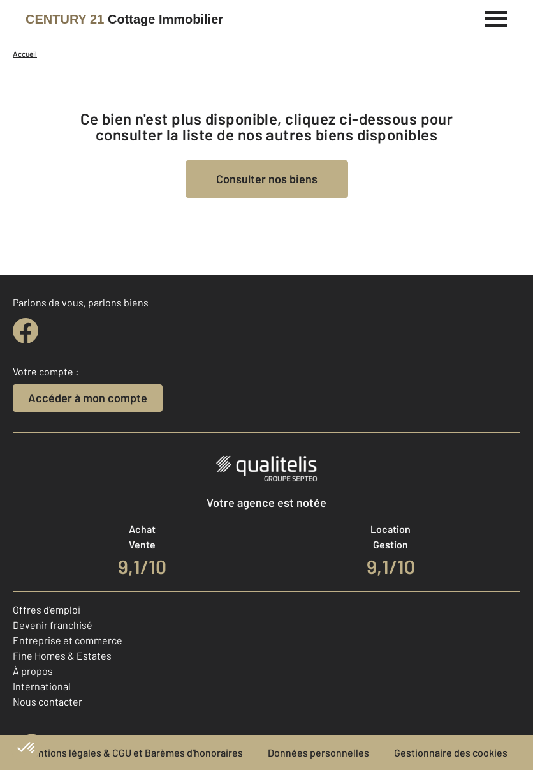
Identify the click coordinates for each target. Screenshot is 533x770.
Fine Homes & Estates (62, 655)
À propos (33, 671)
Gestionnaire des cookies (450, 752)
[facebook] (25, 330)
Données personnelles (318, 752)
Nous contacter (47, 701)
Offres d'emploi (46, 609)
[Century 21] (124, 19)
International (42, 686)
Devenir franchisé (52, 625)
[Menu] (496, 17)
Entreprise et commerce (67, 640)
